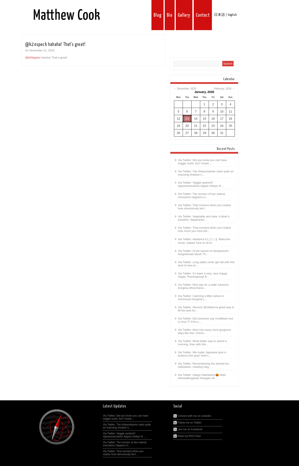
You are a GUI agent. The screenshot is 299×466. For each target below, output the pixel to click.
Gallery (184, 15)
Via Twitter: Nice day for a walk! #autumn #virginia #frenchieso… (203, 286)
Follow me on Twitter (187, 422)
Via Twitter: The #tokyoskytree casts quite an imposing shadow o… (127, 426)
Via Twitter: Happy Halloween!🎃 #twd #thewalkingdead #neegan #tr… (202, 376)
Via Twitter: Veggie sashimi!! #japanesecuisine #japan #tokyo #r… (201, 184)
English (232, 15)
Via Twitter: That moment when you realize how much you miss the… (204, 229)
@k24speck (32, 57)
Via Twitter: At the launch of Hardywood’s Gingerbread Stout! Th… (203, 252)
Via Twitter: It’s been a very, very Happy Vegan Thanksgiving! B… (202, 275)
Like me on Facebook (187, 429)
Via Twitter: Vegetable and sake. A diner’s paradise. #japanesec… (203, 218)
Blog (157, 15)
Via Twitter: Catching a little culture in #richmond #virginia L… (201, 297)
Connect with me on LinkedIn (192, 415)
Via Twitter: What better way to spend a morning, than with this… (202, 342)
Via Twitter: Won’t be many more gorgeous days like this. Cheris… (204, 331)
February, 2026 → (224, 88)
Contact (203, 15)
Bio (169, 15)
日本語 (219, 15)
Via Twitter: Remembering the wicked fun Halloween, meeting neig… (203, 365)
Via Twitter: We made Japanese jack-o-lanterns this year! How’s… (202, 354)
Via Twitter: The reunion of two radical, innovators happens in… (202, 195)
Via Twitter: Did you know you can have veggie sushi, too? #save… (202, 161)
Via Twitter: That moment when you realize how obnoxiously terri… (204, 207)
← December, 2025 (185, 88)
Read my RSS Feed (187, 436)
